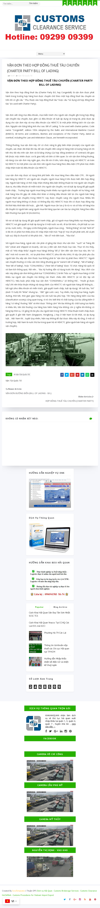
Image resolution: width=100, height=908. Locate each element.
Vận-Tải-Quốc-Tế (26, 77)
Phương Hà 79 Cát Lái (55, 636)
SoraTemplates (18, 894)
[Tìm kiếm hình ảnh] (39, 2)
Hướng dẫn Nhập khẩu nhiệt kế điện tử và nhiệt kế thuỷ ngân (56, 665)
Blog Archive (60, 610)
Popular (39, 610)
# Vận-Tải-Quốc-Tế (22, 376)
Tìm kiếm (33, 2)
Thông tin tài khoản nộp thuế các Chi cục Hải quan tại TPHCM (56, 652)
